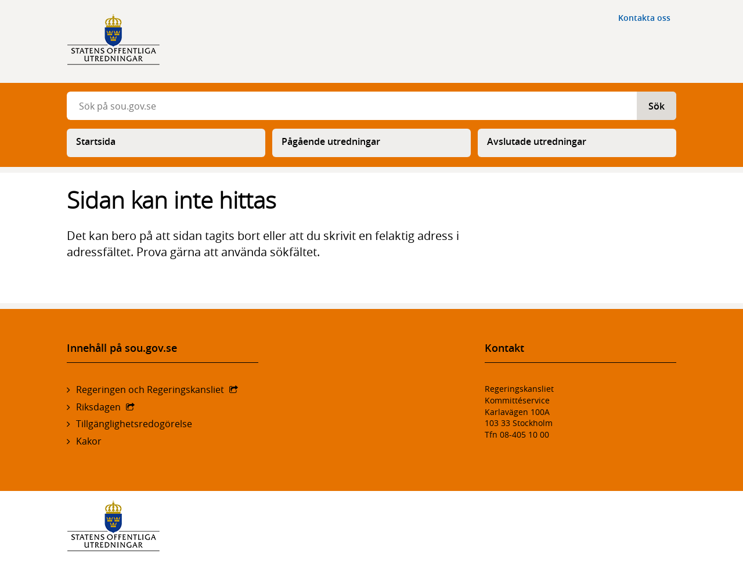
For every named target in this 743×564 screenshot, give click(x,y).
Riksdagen (98, 407)
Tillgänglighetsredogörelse (134, 423)
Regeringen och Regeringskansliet (150, 389)
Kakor (89, 441)
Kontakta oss (644, 17)
